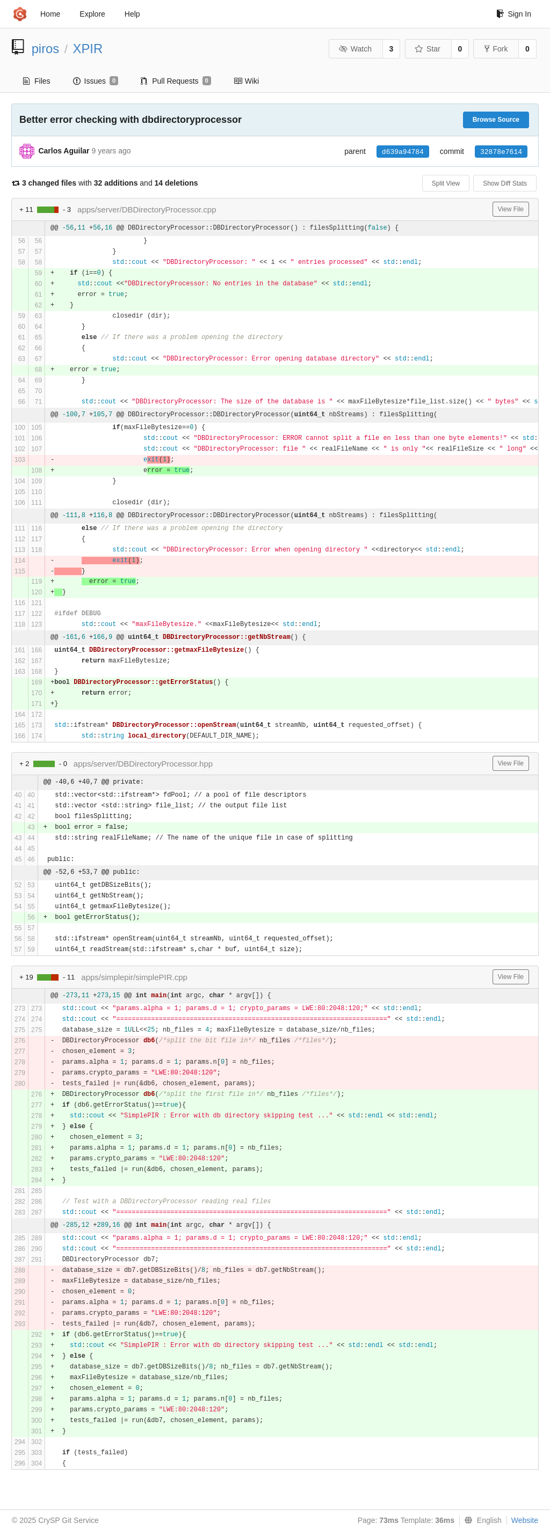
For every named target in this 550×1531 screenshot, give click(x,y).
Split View (446, 183)
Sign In (513, 14)
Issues (96, 81)
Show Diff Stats (505, 183)
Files (36, 81)
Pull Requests (176, 81)
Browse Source (496, 119)
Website (524, 1520)
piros (46, 48)
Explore (92, 14)
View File (511, 209)
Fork (496, 49)
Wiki (246, 81)
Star (427, 49)
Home (50, 14)
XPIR (88, 48)
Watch (355, 49)
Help (132, 14)
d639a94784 (403, 152)
